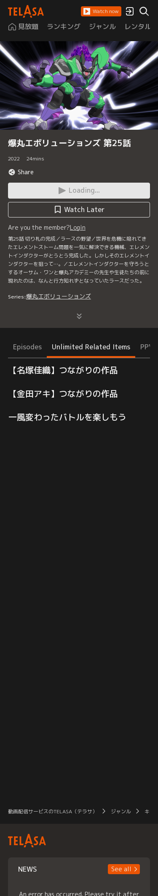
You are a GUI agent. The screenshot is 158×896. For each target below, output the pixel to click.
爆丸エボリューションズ (58, 296)
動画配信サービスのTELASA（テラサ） (52, 811)
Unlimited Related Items (91, 346)
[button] (101, 11)
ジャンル (121, 811)
